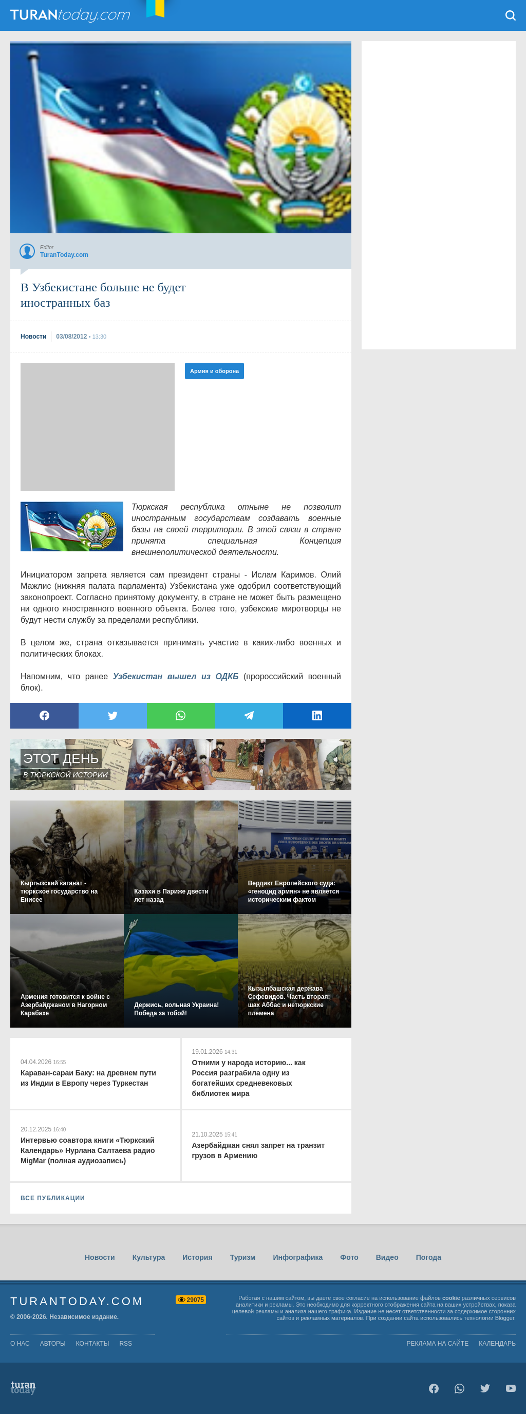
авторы (53, 1343)
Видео (387, 1257)
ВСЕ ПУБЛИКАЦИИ (53, 1198)
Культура (149, 1257)
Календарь (497, 1343)
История (197, 1257)
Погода (428, 1257)
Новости (100, 1257)
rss (125, 1343)
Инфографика (298, 1257)
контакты (92, 1343)
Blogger (504, 1318)
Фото (349, 1257)
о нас (20, 1343)
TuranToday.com (71, 15)
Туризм (243, 1257)
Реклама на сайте (438, 1343)
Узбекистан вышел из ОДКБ (176, 676)
